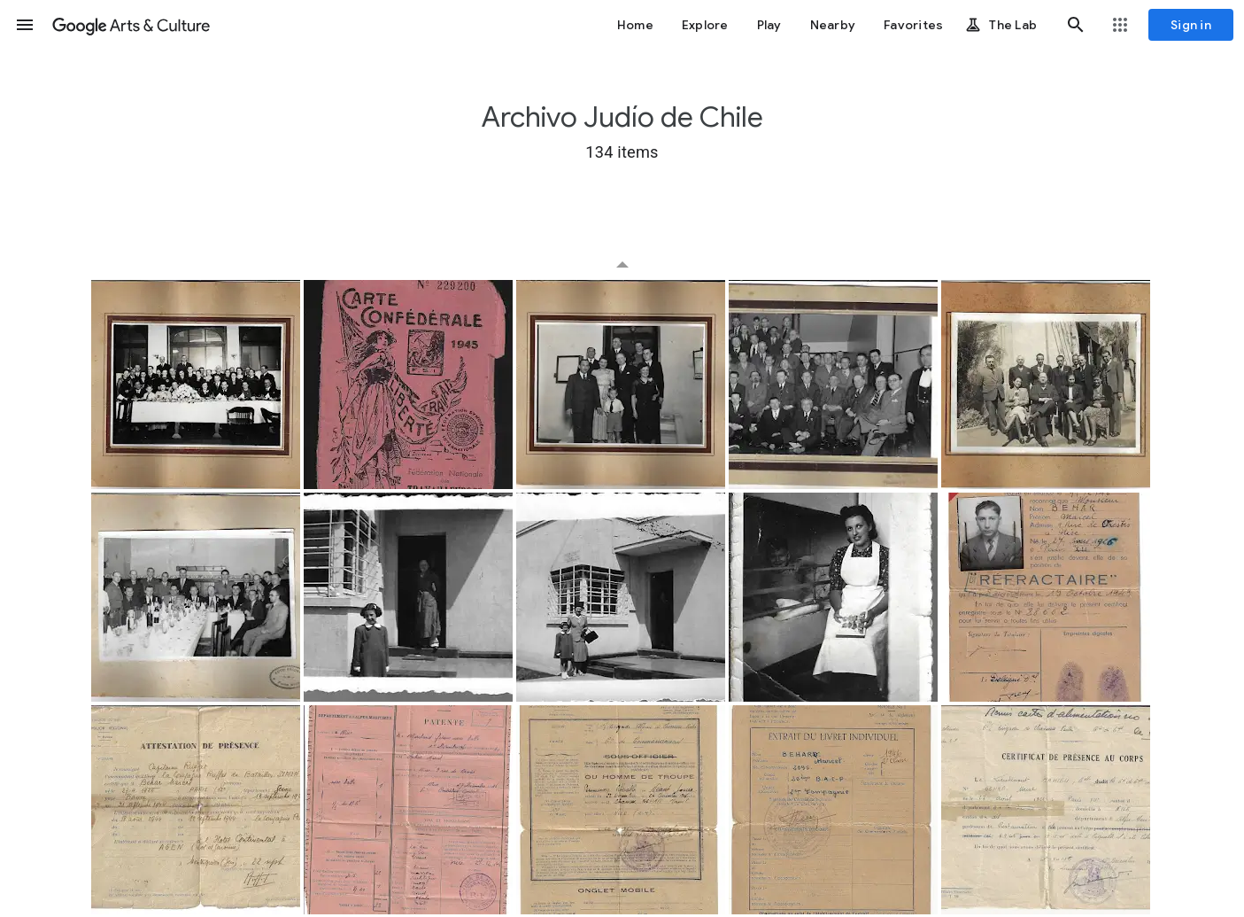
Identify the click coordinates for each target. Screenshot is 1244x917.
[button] (25, 25)
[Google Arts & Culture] (131, 25)
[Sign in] (1190, 25)
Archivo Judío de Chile (622, 117)
